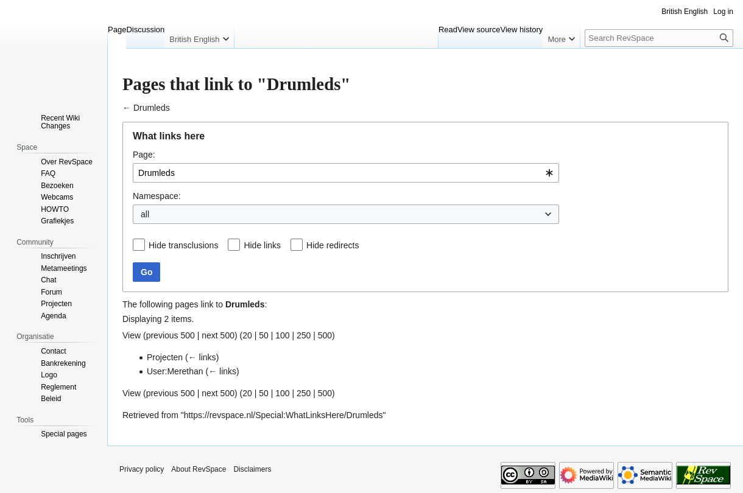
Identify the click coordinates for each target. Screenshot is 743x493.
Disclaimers (252, 469)
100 (282, 335)
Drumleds (151, 108)
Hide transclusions (183, 245)
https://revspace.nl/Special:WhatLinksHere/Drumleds (283, 415)
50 (264, 335)
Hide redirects (332, 245)
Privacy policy (141, 469)
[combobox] (346, 173)
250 (304, 335)
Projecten (165, 357)
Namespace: (157, 196)
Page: (144, 154)
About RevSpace (198, 469)
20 (247, 335)
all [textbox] (145, 214)
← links (202, 357)
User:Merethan (175, 371)
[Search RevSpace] (659, 38)
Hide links (262, 245)
